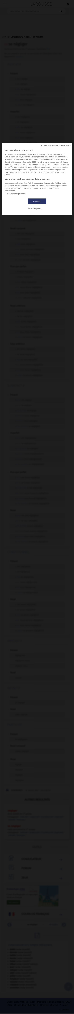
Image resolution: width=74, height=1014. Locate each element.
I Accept (37, 201)
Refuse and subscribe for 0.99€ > (56, 146)
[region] (37, 179)
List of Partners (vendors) (15, 194)
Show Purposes (34, 209)
